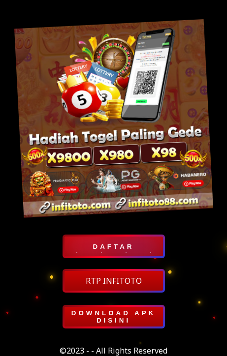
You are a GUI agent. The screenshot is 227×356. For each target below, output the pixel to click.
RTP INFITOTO (114, 280)
